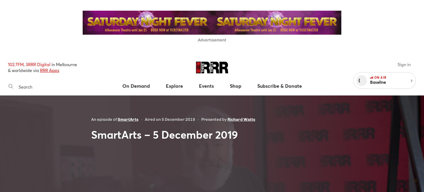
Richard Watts (241, 119)
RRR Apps (49, 70)
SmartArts (128, 119)
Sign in (404, 64)
